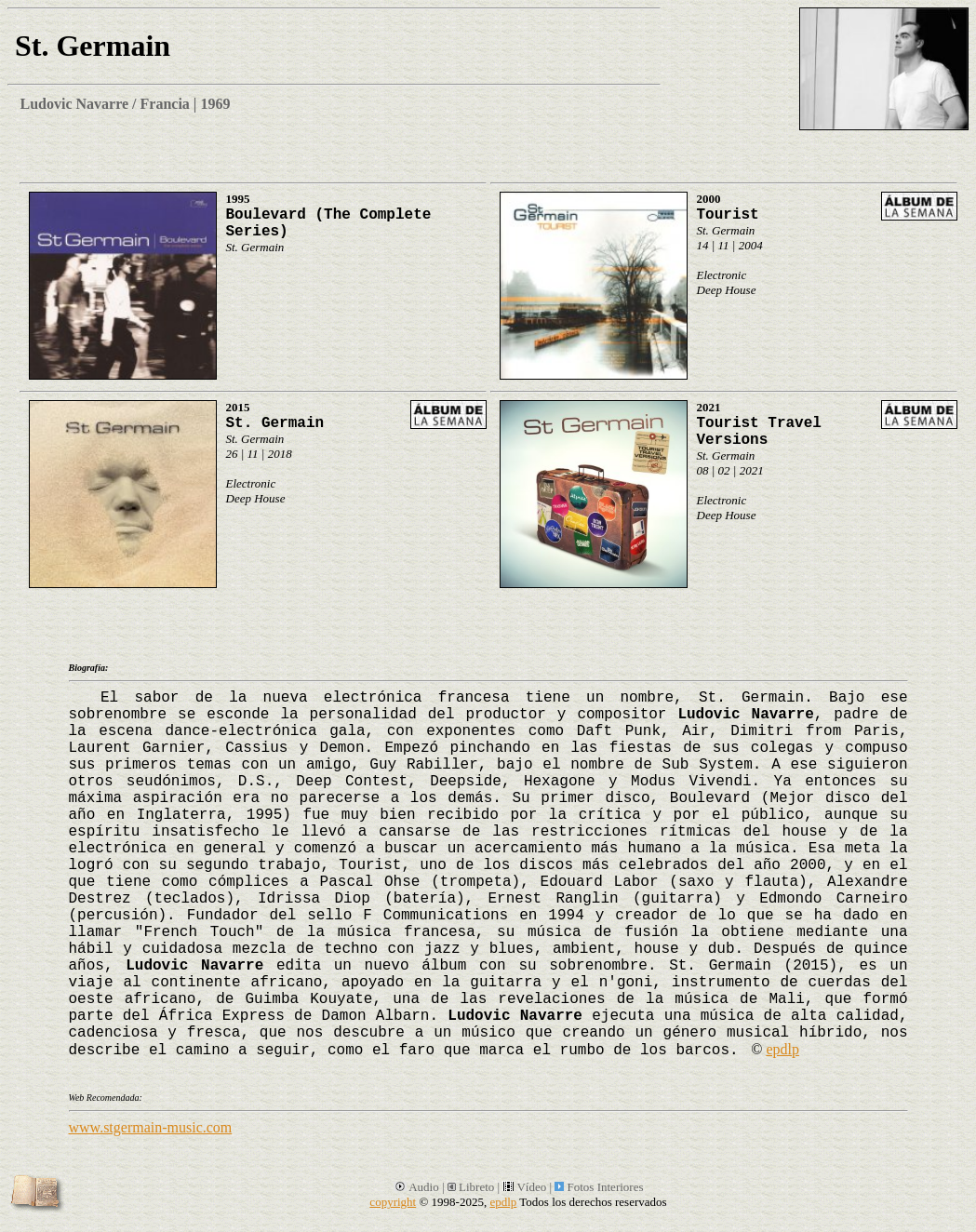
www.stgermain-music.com (151, 1127)
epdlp (782, 1049)
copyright (392, 1202)
